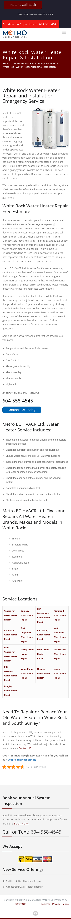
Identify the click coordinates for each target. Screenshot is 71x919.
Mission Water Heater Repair (43, 673)
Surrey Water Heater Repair (27, 654)
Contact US (25, 748)
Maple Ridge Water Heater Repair (27, 673)
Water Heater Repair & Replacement (35, 63)
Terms (65, 904)
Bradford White (20, 544)
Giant (15, 574)
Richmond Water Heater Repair (60, 615)
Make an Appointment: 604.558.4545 (32, 24)
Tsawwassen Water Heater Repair (60, 654)
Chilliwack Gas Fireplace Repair (23, 881)
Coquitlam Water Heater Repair (10, 634)
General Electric (20, 562)
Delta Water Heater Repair (43, 654)
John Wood (18, 550)
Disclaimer (44, 904)
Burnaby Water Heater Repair (27, 615)
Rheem (16, 538)
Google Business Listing (21, 759)
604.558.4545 (45, 14)
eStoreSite (20, 904)
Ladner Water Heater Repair (60, 673)
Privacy (56, 904)
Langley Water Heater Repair (10, 690)
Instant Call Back (23, 4)
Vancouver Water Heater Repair (10, 615)
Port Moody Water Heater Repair (43, 634)
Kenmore (17, 556)
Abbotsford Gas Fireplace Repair (24, 886)
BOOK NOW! (21, 823)
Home (5, 63)
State (15, 568)
